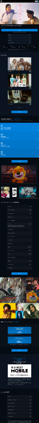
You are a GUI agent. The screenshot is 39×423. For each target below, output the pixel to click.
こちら (20, 226)
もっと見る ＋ (19, 107)
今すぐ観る (19, 161)
